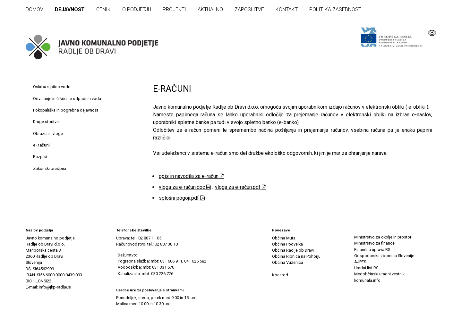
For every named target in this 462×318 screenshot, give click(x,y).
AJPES (360, 261)
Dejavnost (70, 9)
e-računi (41, 145)
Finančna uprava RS (372, 249)
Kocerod (280, 274)
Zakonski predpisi (49, 168)
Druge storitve (46, 121)
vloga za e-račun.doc (185, 187)
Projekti (174, 9)
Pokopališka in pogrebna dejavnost (65, 110)
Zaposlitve (249, 9)
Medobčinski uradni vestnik (379, 274)
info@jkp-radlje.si (55, 287)
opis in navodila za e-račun (191, 176)
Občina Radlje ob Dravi (293, 250)
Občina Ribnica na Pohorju (296, 256)
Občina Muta (283, 238)
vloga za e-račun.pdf (240, 187)
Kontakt (287, 9)
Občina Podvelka (287, 244)
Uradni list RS (366, 267)
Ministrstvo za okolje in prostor (382, 237)
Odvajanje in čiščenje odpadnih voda (67, 98)
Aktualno (210, 9)
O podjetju (136, 9)
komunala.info (367, 280)
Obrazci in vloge (48, 133)
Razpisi (40, 156)
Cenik (103, 9)
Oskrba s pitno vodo (52, 86)
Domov (34, 9)
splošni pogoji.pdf (182, 198)
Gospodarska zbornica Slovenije (384, 255)
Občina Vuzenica (287, 262)
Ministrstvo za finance (374, 243)
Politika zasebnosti (336, 9)
